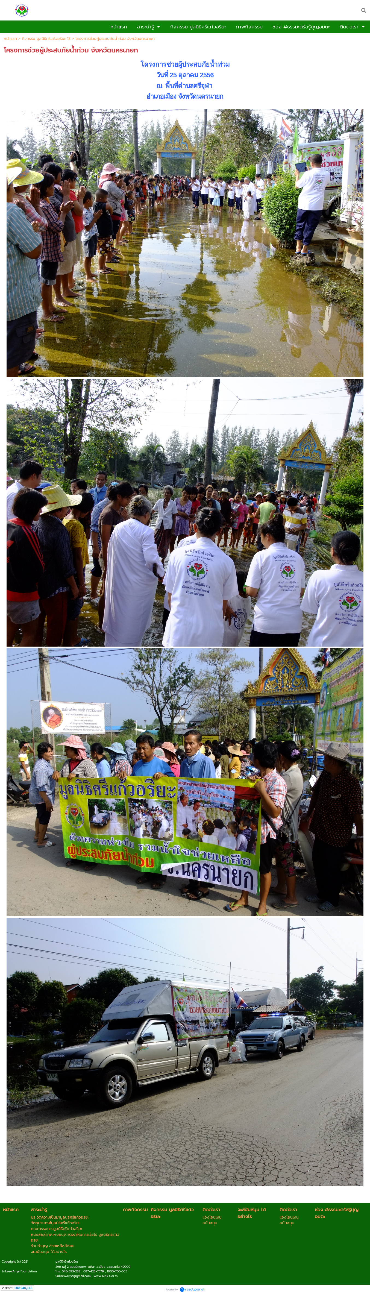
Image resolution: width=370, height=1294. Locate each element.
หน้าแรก (10, 39)
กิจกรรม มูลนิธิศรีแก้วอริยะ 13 (46, 39)
